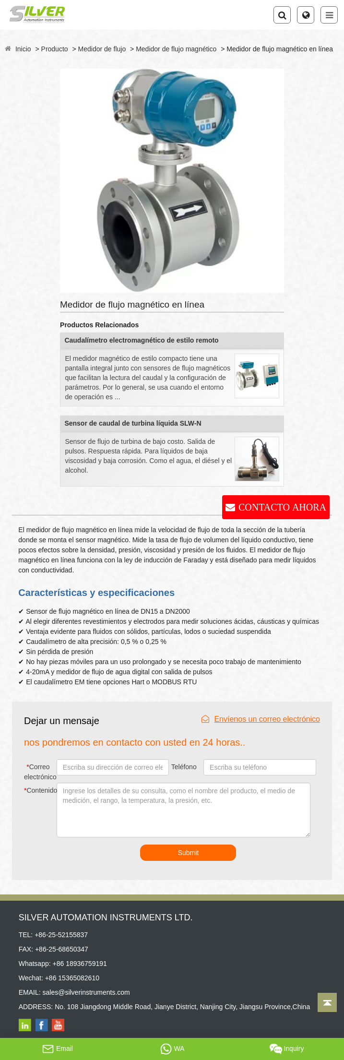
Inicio (23, 49)
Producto (54, 49)
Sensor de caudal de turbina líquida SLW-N (132, 423)
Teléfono (184, 767)
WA (172, 1049)
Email (57, 1049)
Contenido (38, 790)
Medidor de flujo (102, 49)
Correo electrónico (39, 772)
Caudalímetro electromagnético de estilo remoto (141, 340)
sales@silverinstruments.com (86, 992)
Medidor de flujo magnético (176, 49)
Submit (188, 853)
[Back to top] (327, 1002)
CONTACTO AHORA (282, 507)
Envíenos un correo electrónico (261, 719)
